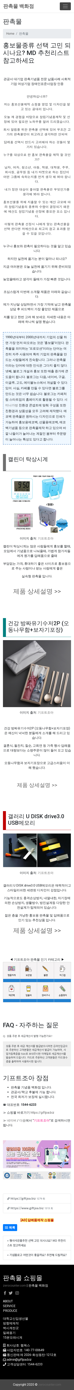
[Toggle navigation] (65, 6)
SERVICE (9, 1306)
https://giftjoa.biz (42, 1112)
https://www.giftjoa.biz (27, 1208)
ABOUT (8, 1301)
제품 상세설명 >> (37, 591)
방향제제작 (11, 1323)
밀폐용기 (9, 1333)
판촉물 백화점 (18, 6)
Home (10, 33)
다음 (22, 1120)
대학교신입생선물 (15, 1318)
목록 (10, 1227)
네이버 (11, 1120)
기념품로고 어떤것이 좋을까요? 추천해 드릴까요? (38, 1255)
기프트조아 (45, 538)
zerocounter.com (14, 1285)
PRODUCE (10, 1311)
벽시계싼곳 (11, 1328)
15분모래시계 (12, 1337)
